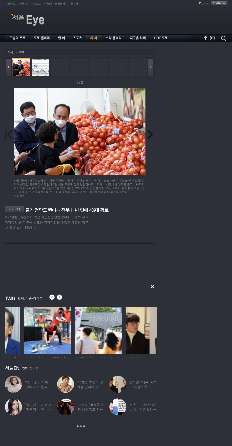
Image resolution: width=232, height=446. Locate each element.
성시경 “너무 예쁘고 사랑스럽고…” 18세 (142, 387)
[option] (29, 330)
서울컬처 (73, 3)
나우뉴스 (36, 3)
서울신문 (12, 3)
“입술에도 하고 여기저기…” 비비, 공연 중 (38, 409)
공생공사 (60, 3)
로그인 (205, 3)
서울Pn (24, 3)
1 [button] (78, 426)
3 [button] (84, 426)
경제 (21, 52)
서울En (48, 3)
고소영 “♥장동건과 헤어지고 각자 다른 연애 (90, 409)
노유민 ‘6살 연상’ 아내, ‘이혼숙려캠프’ (142, 409)
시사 (10, 52)
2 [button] (81, 426)
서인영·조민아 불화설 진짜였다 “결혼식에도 (90, 387)
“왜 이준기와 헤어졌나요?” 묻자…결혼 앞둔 (38, 387)
